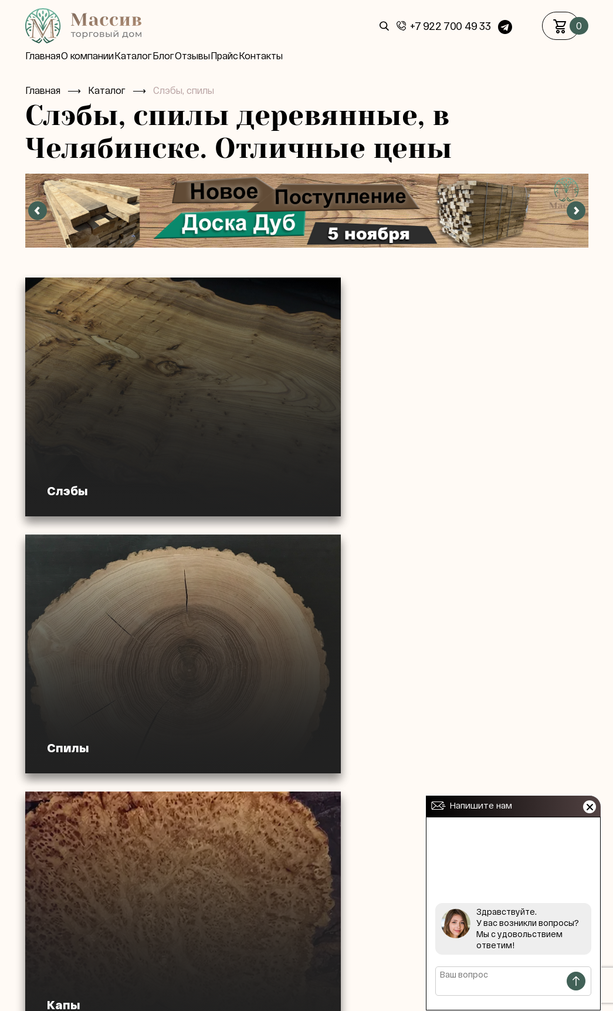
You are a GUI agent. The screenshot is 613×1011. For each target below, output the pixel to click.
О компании (97, 55)
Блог (193, 55)
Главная (42, 55)
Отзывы (232, 55)
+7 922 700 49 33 (450, 26)
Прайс (274, 55)
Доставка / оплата (224, 988)
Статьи (293, 988)
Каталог (153, 55)
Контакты (321, 55)
